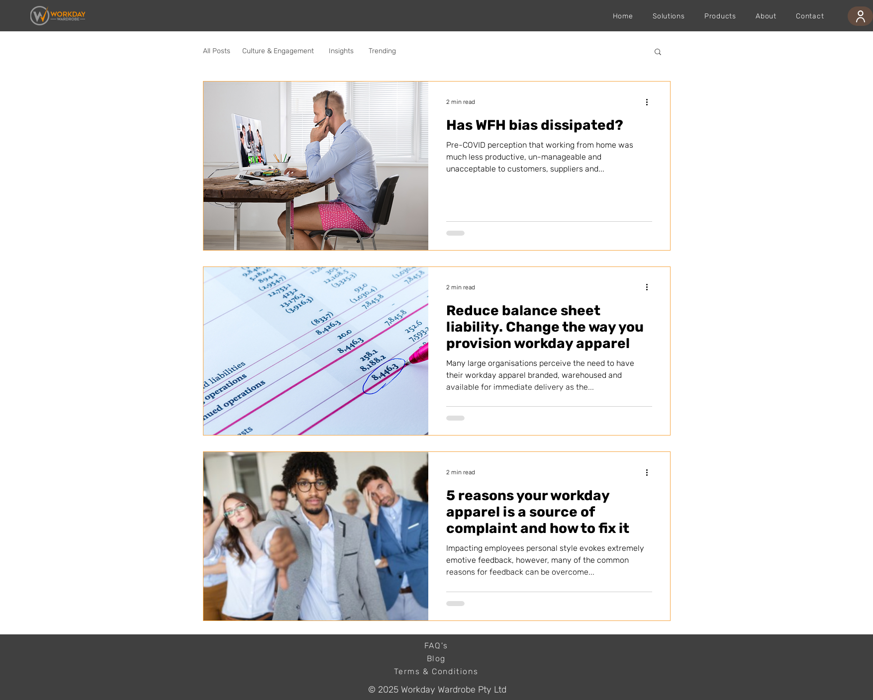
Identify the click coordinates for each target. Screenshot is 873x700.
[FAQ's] (437, 645)
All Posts (216, 51)
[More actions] (651, 102)
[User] (860, 16)
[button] (658, 52)
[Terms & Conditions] (437, 671)
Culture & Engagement (278, 51)
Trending (382, 51)
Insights (341, 51)
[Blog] (437, 658)
